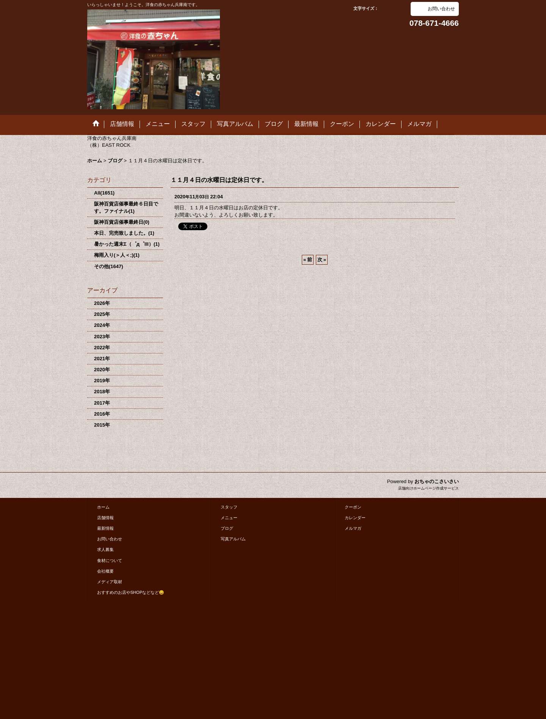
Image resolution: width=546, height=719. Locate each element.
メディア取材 (109, 581)
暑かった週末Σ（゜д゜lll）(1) (127, 244)
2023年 (102, 336)
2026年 (102, 303)
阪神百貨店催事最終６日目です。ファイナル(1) (126, 207)
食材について (109, 560)
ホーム (103, 507)
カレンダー (355, 517)
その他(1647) (108, 266)
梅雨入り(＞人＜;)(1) (117, 255)
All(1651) (104, 193)
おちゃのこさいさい (436, 481)
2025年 (102, 314)
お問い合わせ (441, 8)
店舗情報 (105, 517)
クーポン (353, 507)
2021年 (102, 358)
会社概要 (105, 571)
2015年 (102, 425)
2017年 (102, 403)
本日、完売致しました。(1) (124, 233)
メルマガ (353, 528)
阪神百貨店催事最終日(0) (121, 222)
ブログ (227, 528)
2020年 (102, 369)
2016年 (102, 414)
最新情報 (105, 528)
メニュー (229, 517)
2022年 (102, 347)
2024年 (102, 325)
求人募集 (105, 549)
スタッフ (229, 507)
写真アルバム (233, 539)
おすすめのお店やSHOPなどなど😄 (130, 592)
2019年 (102, 380)
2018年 (102, 391)
